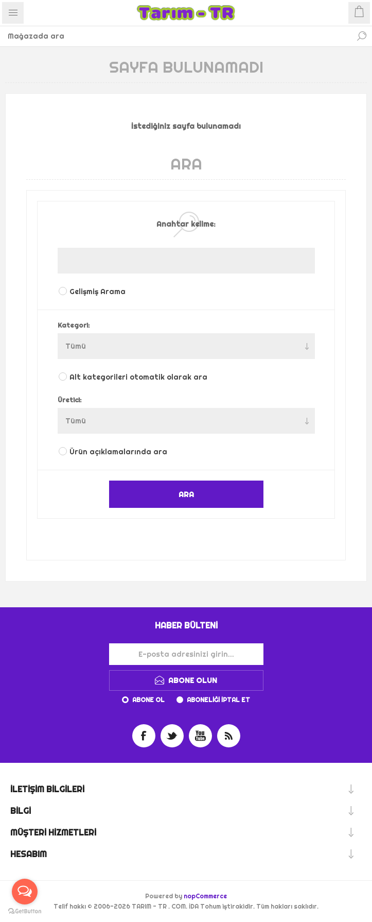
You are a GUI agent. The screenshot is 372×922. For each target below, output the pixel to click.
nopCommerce (205, 896)
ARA (186, 494)
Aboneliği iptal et (218, 700)
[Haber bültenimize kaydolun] (186, 654)
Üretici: (70, 400)
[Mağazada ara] (175, 36)
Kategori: (74, 325)
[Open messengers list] (25, 891)
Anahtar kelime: (186, 224)
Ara (361, 36)
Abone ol (148, 700)
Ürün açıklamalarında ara (118, 451)
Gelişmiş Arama (97, 291)
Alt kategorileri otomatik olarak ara (138, 377)
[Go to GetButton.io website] (24, 911)
